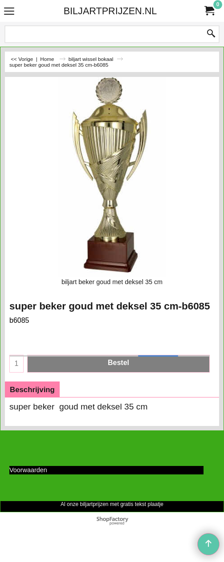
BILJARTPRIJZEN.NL (110, 10)
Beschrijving (32, 389)
